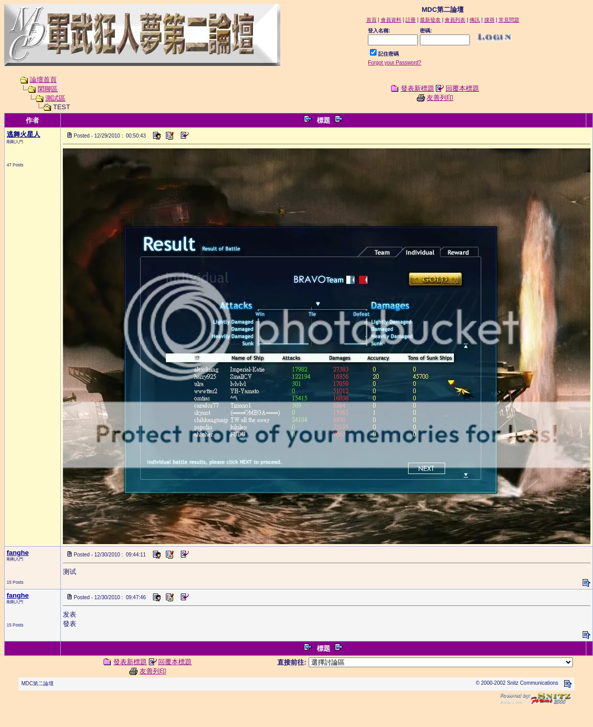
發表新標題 (417, 88)
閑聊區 (48, 89)
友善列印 (440, 98)
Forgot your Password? (394, 62)
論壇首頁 (43, 79)
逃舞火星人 (23, 134)
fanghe (18, 552)
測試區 (55, 98)
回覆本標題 (462, 88)
